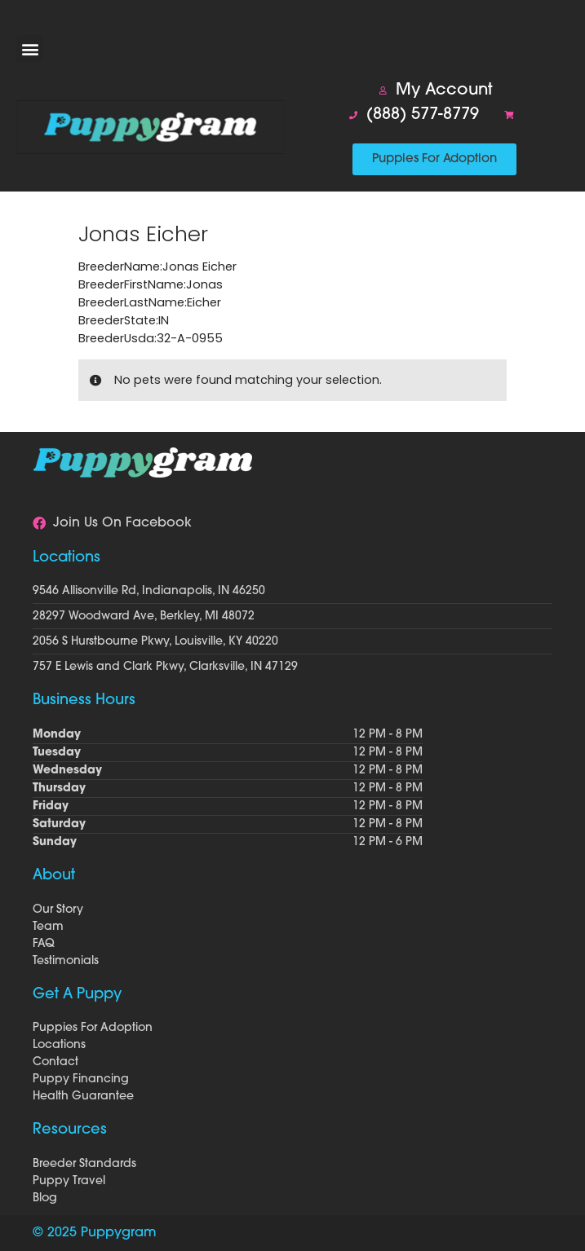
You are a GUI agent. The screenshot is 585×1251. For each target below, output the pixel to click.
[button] (29, 48)
